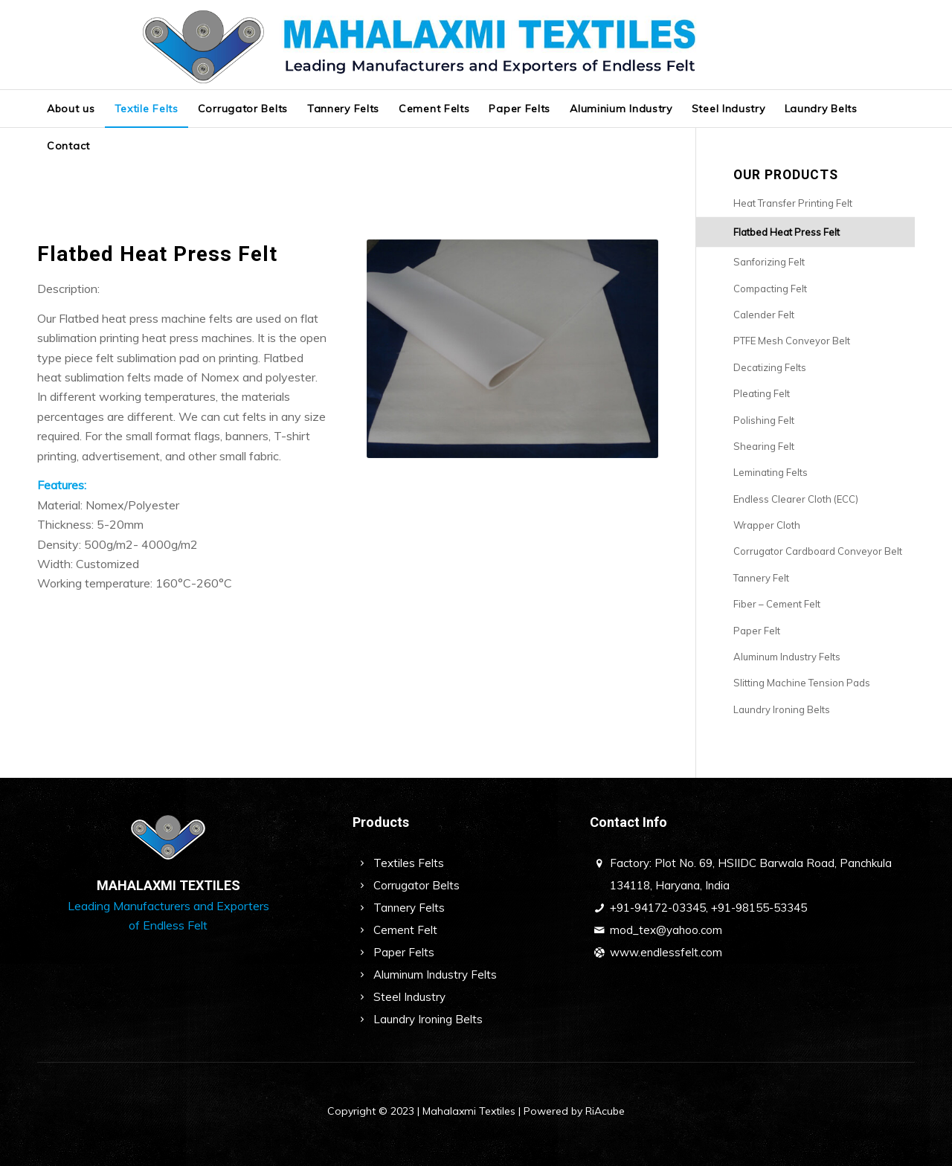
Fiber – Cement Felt (776, 604)
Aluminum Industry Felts (786, 657)
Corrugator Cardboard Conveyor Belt (817, 551)
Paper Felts (403, 952)
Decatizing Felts (769, 367)
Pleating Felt (761, 393)
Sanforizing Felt (769, 262)
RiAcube (605, 1111)
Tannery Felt (761, 578)
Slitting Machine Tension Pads (801, 683)
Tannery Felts (409, 908)
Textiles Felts (408, 863)
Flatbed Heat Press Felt (786, 232)
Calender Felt (763, 315)
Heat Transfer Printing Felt (792, 203)
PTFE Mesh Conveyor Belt (791, 341)
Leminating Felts (770, 472)
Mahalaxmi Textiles (468, 1111)
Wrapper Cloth (766, 525)
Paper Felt (756, 631)
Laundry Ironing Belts (781, 709)
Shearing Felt (763, 446)
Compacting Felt (770, 288)
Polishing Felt (763, 420)
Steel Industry (409, 997)
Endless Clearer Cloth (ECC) (795, 499)
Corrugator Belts (416, 885)
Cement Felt (405, 930)
